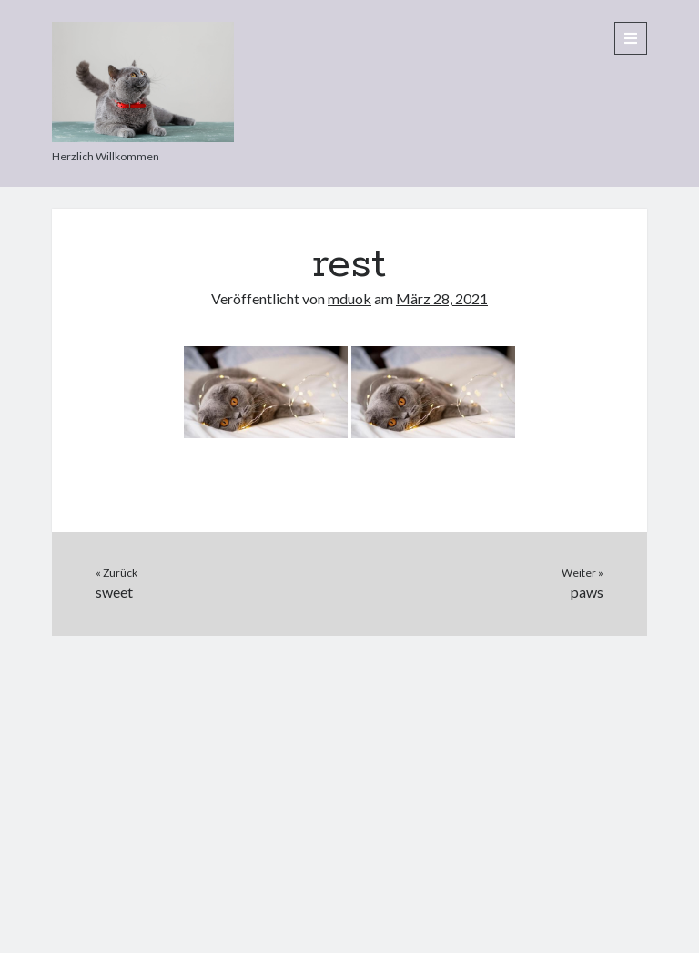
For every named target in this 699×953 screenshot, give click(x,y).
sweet (114, 591)
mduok (349, 298)
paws (587, 591)
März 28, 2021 (442, 298)
